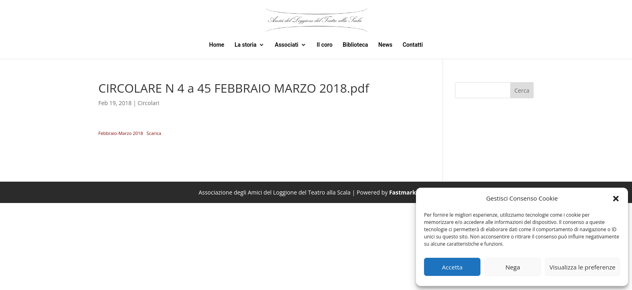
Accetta (452, 267)
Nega (512, 267)
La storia (245, 45)
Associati (286, 45)
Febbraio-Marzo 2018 (120, 133)
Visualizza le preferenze (582, 267)
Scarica (153, 133)
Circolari (149, 103)
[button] (616, 199)
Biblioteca (355, 45)
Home (217, 45)
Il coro (325, 45)
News (385, 45)
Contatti (413, 45)
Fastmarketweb (411, 192)
